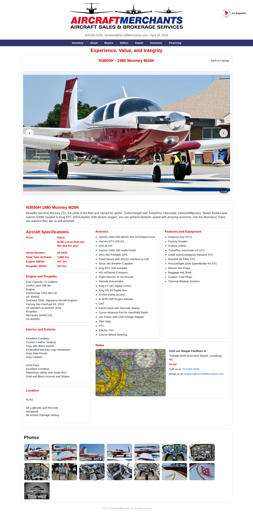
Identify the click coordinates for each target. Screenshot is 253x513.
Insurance (156, 42)
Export (139, 42)
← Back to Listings (218, 60)
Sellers (124, 42)
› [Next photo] (223, 133)
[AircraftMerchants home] (126, 15)
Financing (175, 42)
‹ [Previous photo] (29, 133)
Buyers (108, 42)
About (94, 42)
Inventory (77, 42)
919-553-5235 (190, 369)
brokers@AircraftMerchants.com (126, 35)
